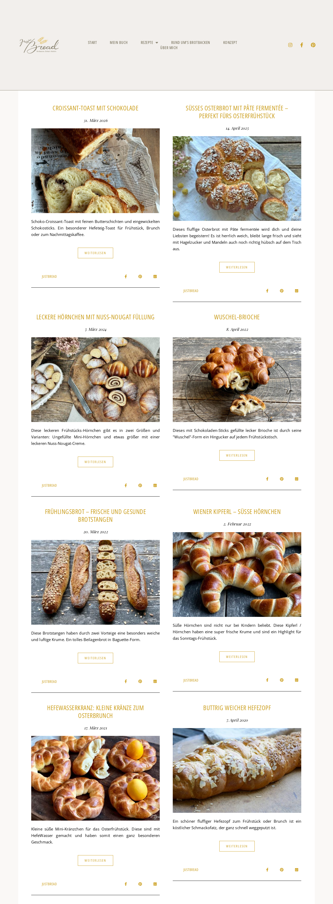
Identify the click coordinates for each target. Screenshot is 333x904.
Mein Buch (119, 42)
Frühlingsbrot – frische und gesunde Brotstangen (95, 515)
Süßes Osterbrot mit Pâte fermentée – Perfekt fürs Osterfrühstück (237, 111)
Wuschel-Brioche (237, 316)
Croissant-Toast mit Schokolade (95, 107)
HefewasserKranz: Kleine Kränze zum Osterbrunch (95, 711)
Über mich (169, 47)
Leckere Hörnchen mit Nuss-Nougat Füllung (95, 316)
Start (92, 42)
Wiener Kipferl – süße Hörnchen (237, 511)
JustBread (49, 276)
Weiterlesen (95, 252)
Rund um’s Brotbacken (190, 42)
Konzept (230, 42)
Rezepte (149, 42)
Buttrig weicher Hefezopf (237, 707)
